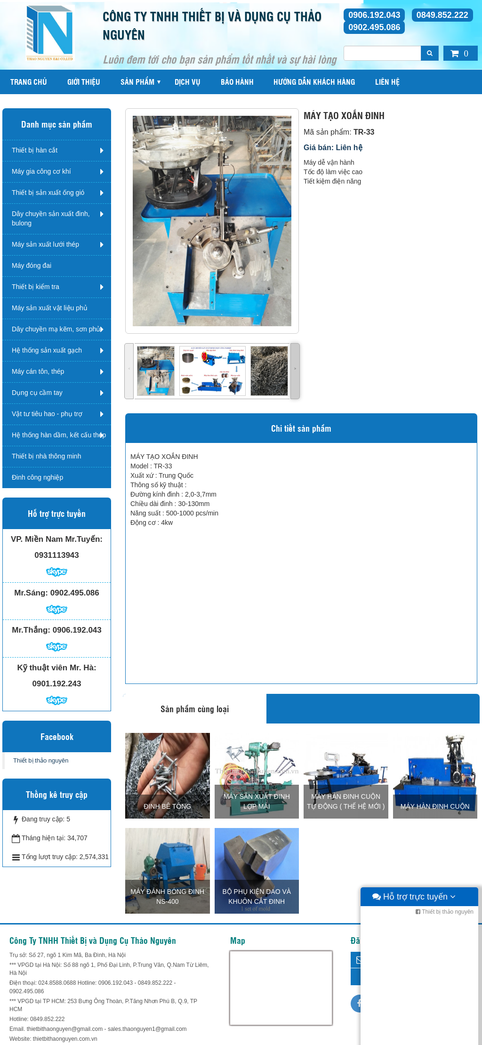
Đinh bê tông (167, 806)
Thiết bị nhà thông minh (46, 456)
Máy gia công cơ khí (41, 171)
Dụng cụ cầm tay (37, 392)
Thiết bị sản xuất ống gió (48, 192)
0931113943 (56, 555)
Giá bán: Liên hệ (333, 148)
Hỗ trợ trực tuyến (414, 1035)
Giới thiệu (83, 82)
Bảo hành (237, 82)
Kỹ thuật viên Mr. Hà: (56, 667)
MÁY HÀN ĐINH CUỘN (435, 806)
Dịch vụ (188, 82)
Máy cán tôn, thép (38, 371)
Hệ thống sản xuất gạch (47, 350)
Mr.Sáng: (31, 592)
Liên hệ (387, 82)
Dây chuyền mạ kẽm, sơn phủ (56, 329)
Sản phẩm (137, 82)
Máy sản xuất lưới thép (45, 244)
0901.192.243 (56, 683)
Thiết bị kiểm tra (35, 286)
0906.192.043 (374, 15)
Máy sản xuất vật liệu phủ (50, 308)
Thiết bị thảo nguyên (40, 760)
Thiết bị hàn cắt (34, 150)
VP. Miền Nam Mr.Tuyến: (57, 539)
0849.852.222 (442, 15)
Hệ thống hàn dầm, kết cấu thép (59, 435)
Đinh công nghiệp (37, 477)
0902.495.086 (374, 27)
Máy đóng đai (31, 265)
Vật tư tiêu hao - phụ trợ (47, 414)
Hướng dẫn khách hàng (314, 82)
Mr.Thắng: (31, 630)
